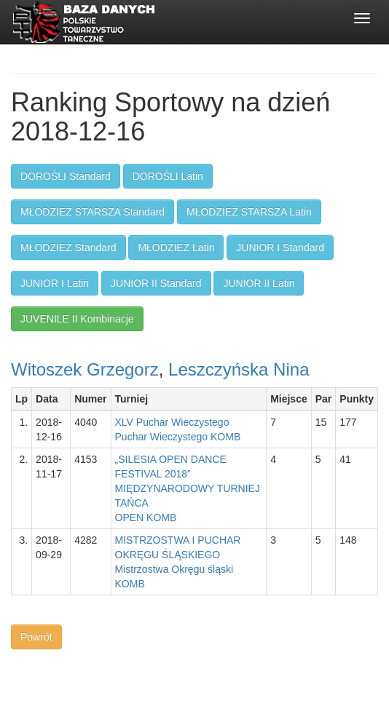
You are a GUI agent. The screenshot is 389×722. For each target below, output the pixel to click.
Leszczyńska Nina (238, 369)
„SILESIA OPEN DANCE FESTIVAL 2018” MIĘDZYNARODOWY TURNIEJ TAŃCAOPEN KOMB (187, 488)
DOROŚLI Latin (168, 176)
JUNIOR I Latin (54, 283)
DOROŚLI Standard (65, 176)
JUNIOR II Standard (156, 283)
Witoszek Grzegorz (85, 369)
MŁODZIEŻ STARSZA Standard (92, 212)
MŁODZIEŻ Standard (68, 247)
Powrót (36, 637)
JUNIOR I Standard (280, 247)
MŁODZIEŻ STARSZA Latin (249, 212)
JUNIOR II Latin (258, 283)
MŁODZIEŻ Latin (176, 247)
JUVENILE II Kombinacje (77, 319)
